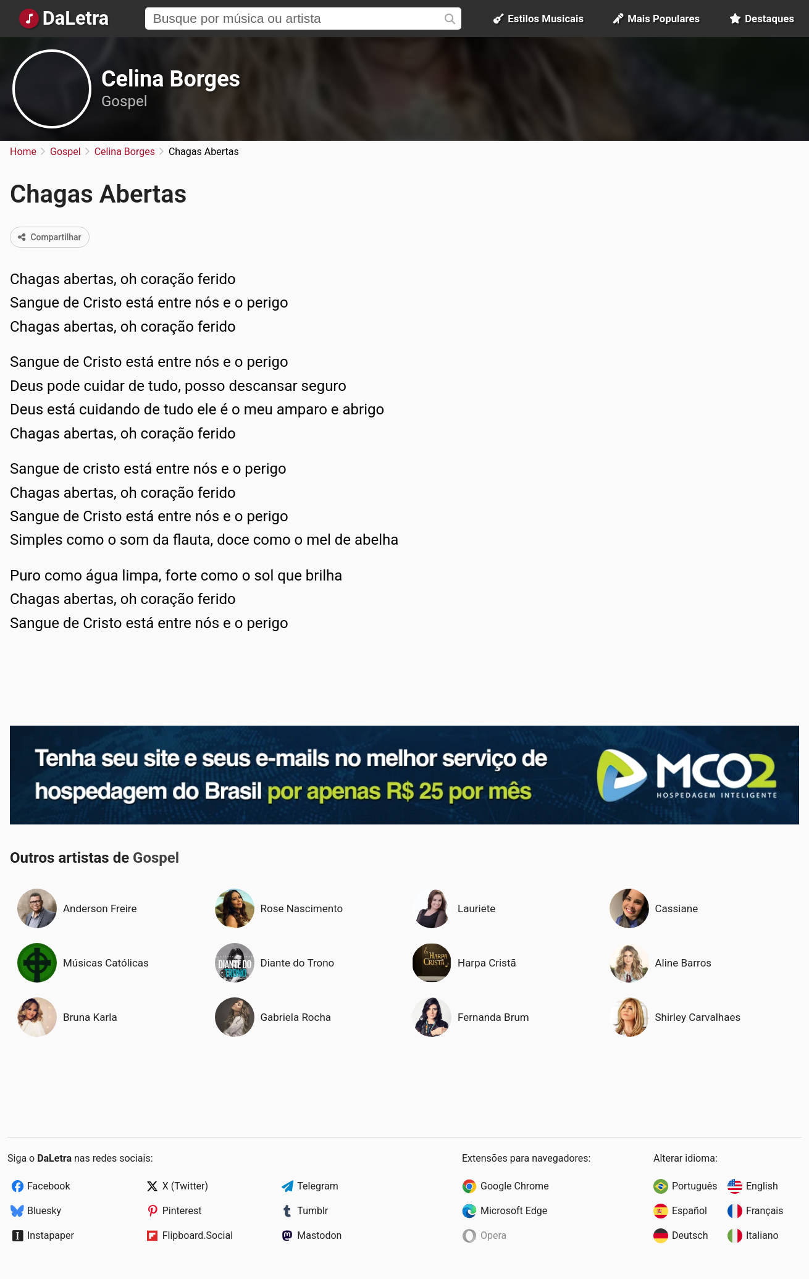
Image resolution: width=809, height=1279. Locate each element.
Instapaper (50, 1235)
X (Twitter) (185, 1186)
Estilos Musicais (538, 18)
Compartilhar (50, 237)
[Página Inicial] (64, 18)
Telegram (317, 1186)
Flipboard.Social (197, 1235)
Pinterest (182, 1211)
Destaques (761, 18)
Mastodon (319, 1235)
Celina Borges (170, 79)
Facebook (48, 1186)
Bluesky (44, 1211)
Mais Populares (656, 18)
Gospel (124, 101)
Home (23, 151)
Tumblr (312, 1211)
